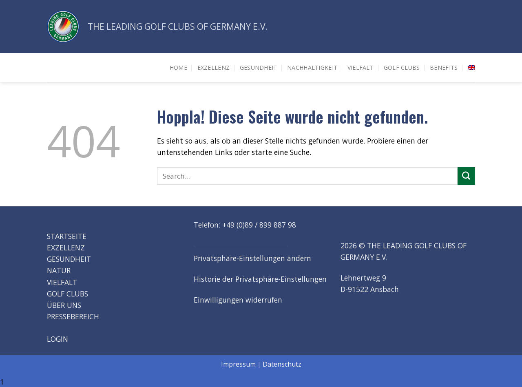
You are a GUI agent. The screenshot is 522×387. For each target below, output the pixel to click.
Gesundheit (258, 67)
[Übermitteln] (466, 176)
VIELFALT (62, 282)
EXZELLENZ (66, 247)
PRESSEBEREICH (73, 316)
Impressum (238, 364)
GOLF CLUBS (67, 294)
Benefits (444, 67)
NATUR (59, 270)
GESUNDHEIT (69, 259)
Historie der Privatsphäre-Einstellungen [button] (260, 279)
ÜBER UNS (64, 305)
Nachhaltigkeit (312, 67)
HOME (178, 67)
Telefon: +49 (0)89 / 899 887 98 (245, 225)
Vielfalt (360, 67)
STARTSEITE (66, 236)
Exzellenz (213, 67)
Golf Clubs (402, 67)
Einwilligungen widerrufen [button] (238, 300)
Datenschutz (282, 364)
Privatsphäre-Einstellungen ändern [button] (252, 258)
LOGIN (57, 338)
